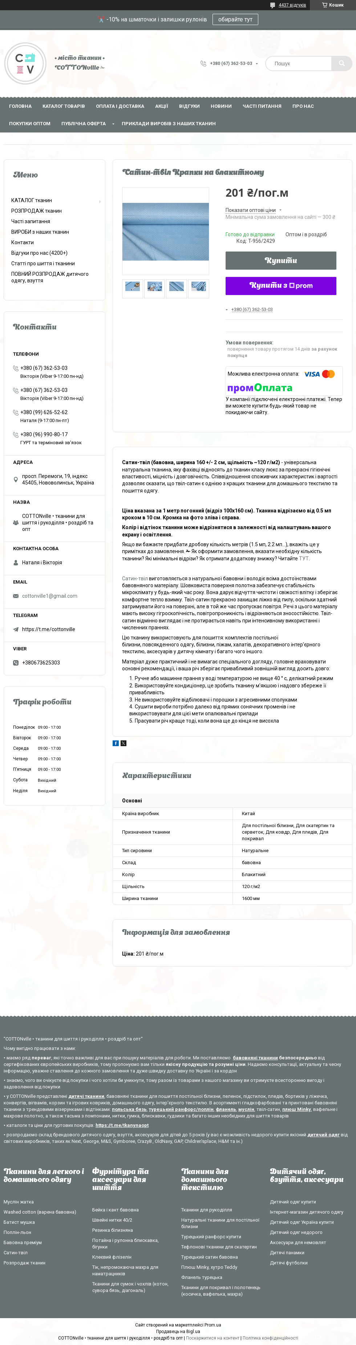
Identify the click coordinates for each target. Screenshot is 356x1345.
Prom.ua (213, 1325)
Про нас (303, 106)
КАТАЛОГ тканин (31, 200)
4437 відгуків (292, 5)
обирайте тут (235, 19)
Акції (161, 106)
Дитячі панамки (287, 1252)
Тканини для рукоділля (206, 1210)
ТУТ (304, 558)
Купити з (281, 286)
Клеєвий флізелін (112, 1257)
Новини (221, 106)
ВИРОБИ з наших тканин (40, 232)
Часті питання (262, 106)
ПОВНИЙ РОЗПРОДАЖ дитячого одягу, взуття (50, 277)
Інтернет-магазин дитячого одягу (306, 1212)
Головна (20, 106)
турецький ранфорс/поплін (181, 1109)
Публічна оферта (83, 123)
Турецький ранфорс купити (211, 1236)
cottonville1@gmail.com (49, 596)
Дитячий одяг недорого (296, 1232)
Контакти (22, 242)
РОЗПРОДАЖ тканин (36, 211)
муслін (246, 1109)
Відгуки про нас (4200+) (39, 253)
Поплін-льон (17, 1232)
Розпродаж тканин (24, 1263)
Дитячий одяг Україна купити (302, 1222)
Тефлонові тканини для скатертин (219, 1247)
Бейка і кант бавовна (115, 1210)
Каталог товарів (64, 106)
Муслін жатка (19, 1202)
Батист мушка (19, 1222)
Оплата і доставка (120, 106)
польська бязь (129, 1109)
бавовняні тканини (255, 1057)
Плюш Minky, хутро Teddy (209, 1267)
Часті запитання (30, 221)
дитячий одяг (323, 1134)
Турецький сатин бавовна (209, 1257)
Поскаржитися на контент (212, 1338)
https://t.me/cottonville (48, 629)
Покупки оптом (29, 123)
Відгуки (189, 106)
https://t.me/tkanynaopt (122, 1125)
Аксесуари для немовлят (298, 1242)
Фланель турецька (201, 1277)
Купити (281, 261)
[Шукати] (341, 63)
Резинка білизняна (112, 1230)
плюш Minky (296, 1109)
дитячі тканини (86, 1096)
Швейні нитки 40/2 (112, 1220)
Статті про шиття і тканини (43, 263)
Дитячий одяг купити (293, 1202)
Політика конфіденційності (270, 1338)
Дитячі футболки (289, 1263)
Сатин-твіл (135, 578)
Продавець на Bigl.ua (178, 1331)
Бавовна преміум (23, 1242)
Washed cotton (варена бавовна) (40, 1212)
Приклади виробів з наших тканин (169, 123)
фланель (226, 1109)
